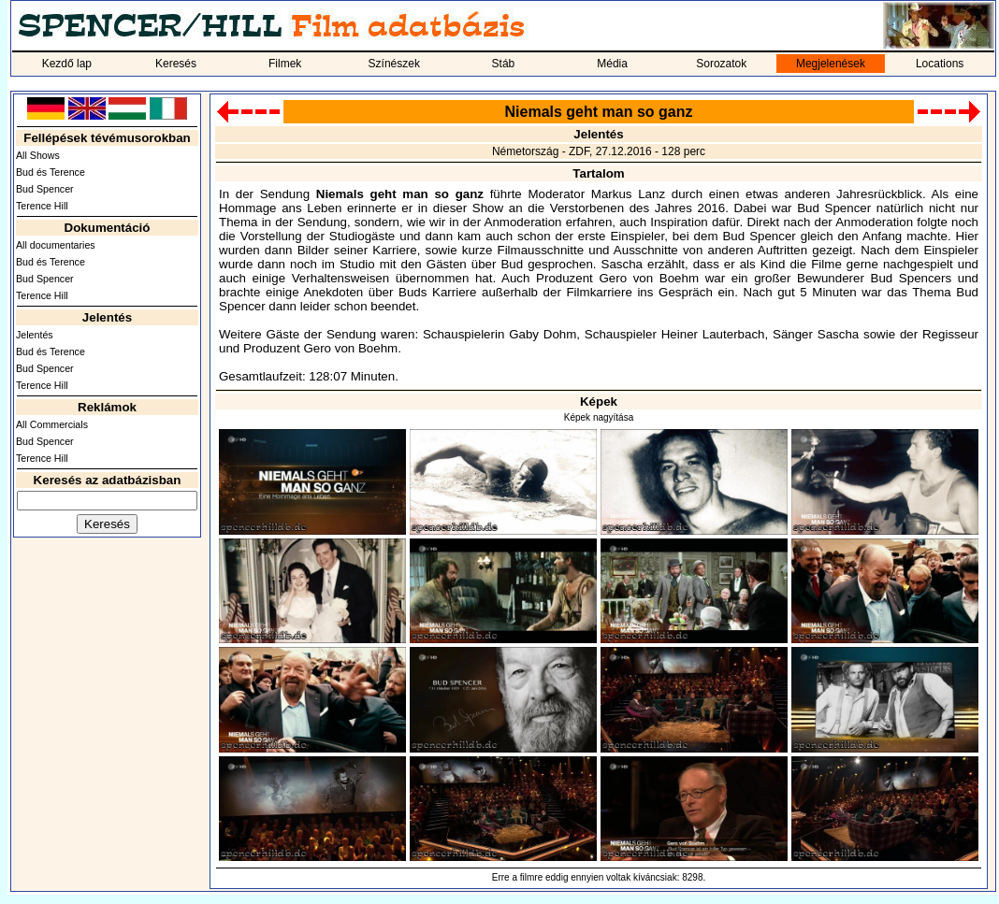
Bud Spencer (45, 188)
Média (612, 63)
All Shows (38, 155)
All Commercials (52, 424)
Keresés (175, 63)
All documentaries (55, 245)
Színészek (394, 63)
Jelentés (34, 334)
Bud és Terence (50, 172)
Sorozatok (721, 63)
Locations (939, 63)
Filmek (284, 63)
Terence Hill (42, 205)
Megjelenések (830, 63)
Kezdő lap (67, 63)
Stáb (503, 63)
